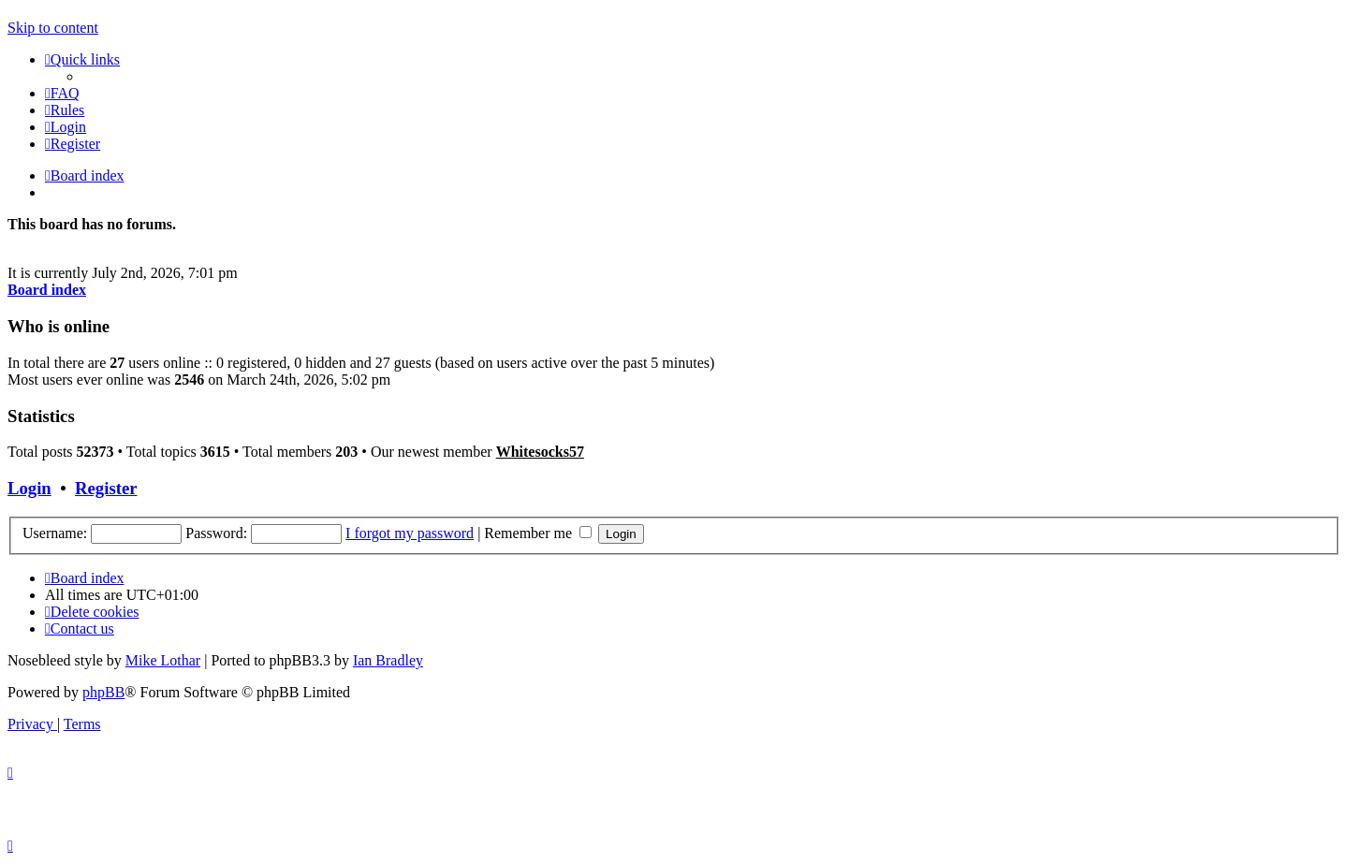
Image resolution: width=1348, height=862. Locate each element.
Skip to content (52, 28)
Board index (46, 290)
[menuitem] (62, 93)
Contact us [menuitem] (79, 628)
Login (29, 488)
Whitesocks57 (540, 452)
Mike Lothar (162, 660)
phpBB (103, 692)
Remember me (538, 533)
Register (106, 488)
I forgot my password (409, 533)
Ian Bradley (388, 660)
